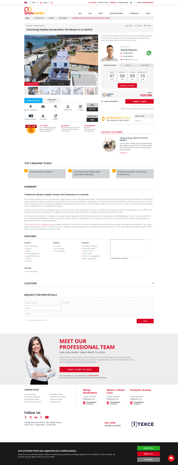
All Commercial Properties (32, 402)
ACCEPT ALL (148, 448)
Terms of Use (28, 425)
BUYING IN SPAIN (116, 13)
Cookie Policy (51, 425)
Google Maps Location (91, 403)
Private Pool (68, 110)
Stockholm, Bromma (140, 390)
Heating (28, 268)
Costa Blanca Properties (58, 397)
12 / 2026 (80, 110)
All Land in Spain (55, 402)
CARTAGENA (63, 18)
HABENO (124, 258)
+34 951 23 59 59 (128, 56)
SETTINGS (149, 459)
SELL (90, 13)
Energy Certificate (30, 119)
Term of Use (43, 320)
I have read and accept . (35, 320)
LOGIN (45, 3)
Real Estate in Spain (56, 394)
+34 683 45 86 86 (128, 53)
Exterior (56, 243)
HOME (27, 18)
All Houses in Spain (56, 399)
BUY (80, 13)
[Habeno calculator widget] (128, 248)
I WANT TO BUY (140, 101)
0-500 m (55, 119)
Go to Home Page (30, 394)
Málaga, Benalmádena (90, 391)
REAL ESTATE (40, 18)
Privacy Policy (40, 425)
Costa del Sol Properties (32, 397)
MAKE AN (145, 3)
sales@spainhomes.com (130, 59)
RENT (101, 13)
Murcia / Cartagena (31, 110)
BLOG (148, 13)
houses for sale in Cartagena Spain (40, 224)
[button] (96, 91)
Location (85, 243)
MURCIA (51, 18)
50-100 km (43, 119)
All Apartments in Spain (31, 399)
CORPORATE (134, 13)
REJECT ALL (148, 454)
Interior (28, 243)
